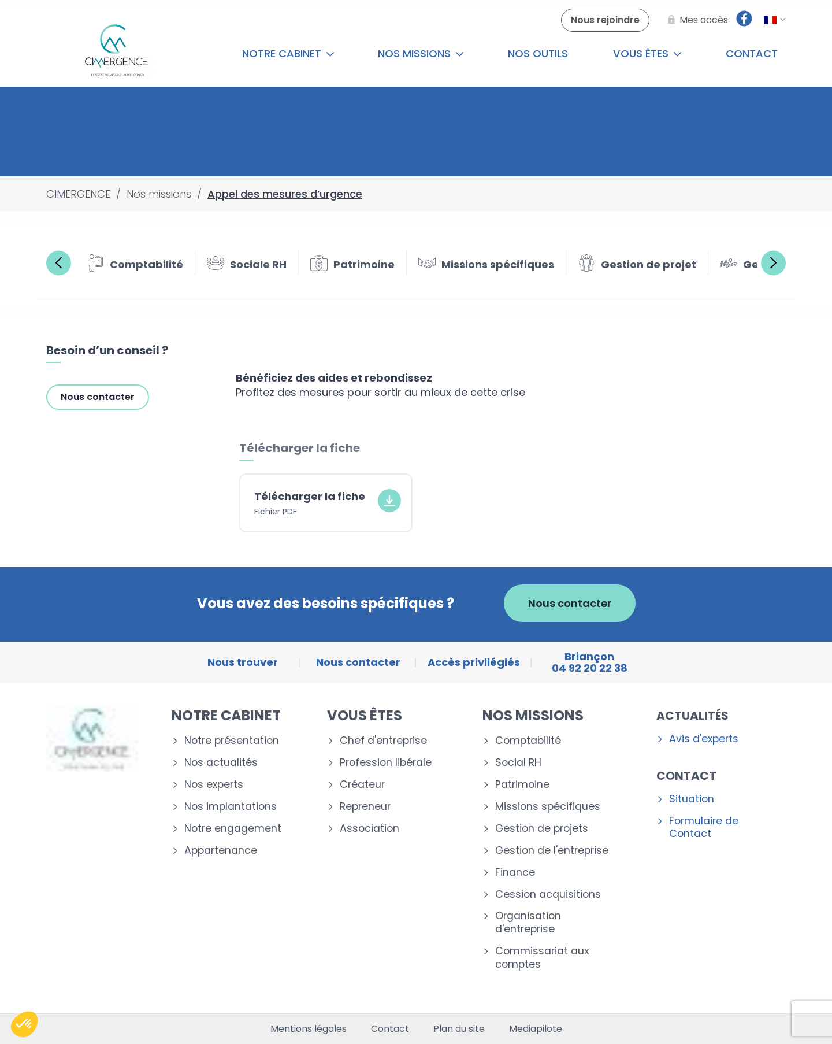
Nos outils (538, 53)
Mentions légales (308, 1029)
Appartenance (220, 850)
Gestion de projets (541, 828)
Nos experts (213, 784)
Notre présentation (231, 740)
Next (773, 262)
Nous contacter (98, 396)
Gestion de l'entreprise (551, 850)
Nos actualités (221, 762)
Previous (58, 262)
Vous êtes (647, 53)
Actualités (692, 716)
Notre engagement (232, 828)
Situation (691, 799)
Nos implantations (230, 806)
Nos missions (421, 53)
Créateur (362, 784)
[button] (24, 1024)
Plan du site (459, 1029)
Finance (515, 872)
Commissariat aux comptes (542, 958)
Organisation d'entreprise (528, 922)
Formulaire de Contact (703, 828)
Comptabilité (528, 740)
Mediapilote (535, 1029)
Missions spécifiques (547, 806)
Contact (752, 53)
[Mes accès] (696, 20)
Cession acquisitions (548, 894)
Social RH (518, 762)
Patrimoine (522, 784)
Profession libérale (386, 762)
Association (369, 828)
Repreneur (365, 806)
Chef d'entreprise (383, 740)
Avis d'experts (703, 739)
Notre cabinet (288, 53)
